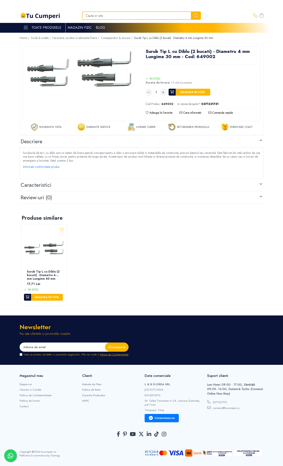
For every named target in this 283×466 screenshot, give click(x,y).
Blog (100, 27)
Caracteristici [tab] (36, 185)
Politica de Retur (91, 390)
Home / (25, 38)
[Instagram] (164, 434)
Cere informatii (190, 113)
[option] (79, 68)
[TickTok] (156, 434)
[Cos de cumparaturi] (261, 15)
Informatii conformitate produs (41, 167)
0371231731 (217, 402)
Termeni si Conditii (30, 390)
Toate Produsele (42, 27)
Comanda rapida (220, 113)
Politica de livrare (30, 401)
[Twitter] (141, 434)
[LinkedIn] (149, 434)
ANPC (85, 401)
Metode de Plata (91, 384)
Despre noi (26, 384)
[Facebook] (118, 434)
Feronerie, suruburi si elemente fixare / (76, 38)
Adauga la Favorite (159, 113)
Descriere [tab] (31, 141)
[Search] (141, 15)
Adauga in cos (192, 92)
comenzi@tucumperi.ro (223, 408)
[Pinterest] (125, 434)
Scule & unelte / (41, 38)
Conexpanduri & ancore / (117, 38)
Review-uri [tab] (36, 197)
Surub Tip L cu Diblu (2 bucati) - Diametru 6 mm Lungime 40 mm (43, 275)
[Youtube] (133, 434)
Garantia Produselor (93, 395)
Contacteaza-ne (162, 418)
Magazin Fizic (80, 27)
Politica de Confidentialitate (114, 354)
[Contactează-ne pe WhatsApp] (10, 455)
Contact (24, 406)
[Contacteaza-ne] (255, 15)
